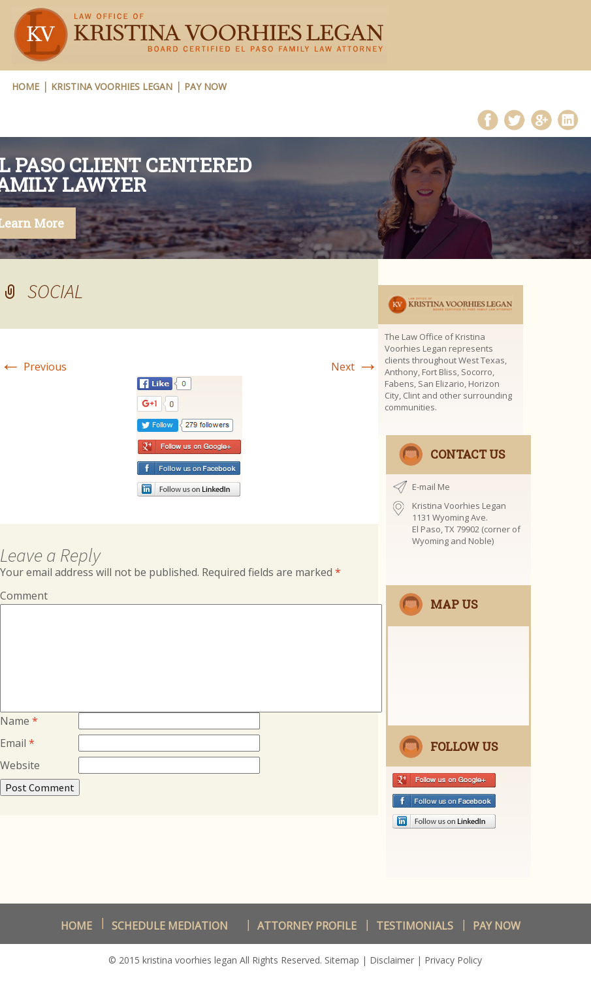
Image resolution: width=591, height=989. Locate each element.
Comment (24, 595)
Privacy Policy (453, 960)
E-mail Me (431, 487)
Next (354, 366)
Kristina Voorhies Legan (111, 86)
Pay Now (205, 86)
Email (17, 743)
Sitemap (342, 960)
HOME (25, 86)
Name (19, 721)
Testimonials (414, 926)
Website (20, 765)
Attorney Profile (307, 926)
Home (76, 926)
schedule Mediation (170, 926)
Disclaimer (392, 960)
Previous (33, 366)
